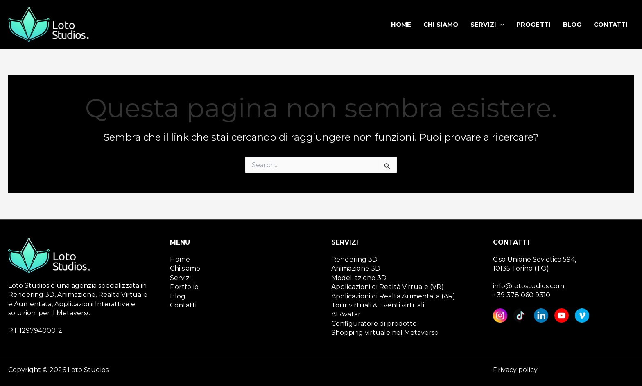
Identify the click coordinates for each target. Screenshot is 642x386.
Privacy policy (515, 370)
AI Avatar (346, 314)
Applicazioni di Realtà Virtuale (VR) (387, 287)
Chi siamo (185, 268)
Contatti (183, 305)
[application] (500, 24)
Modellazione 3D (359, 278)
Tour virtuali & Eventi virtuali (377, 305)
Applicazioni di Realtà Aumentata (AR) (393, 296)
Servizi (180, 278)
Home (180, 259)
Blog (177, 296)
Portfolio (184, 287)
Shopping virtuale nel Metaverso (385, 333)
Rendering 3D (354, 259)
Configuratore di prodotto (374, 324)
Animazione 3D (355, 268)
